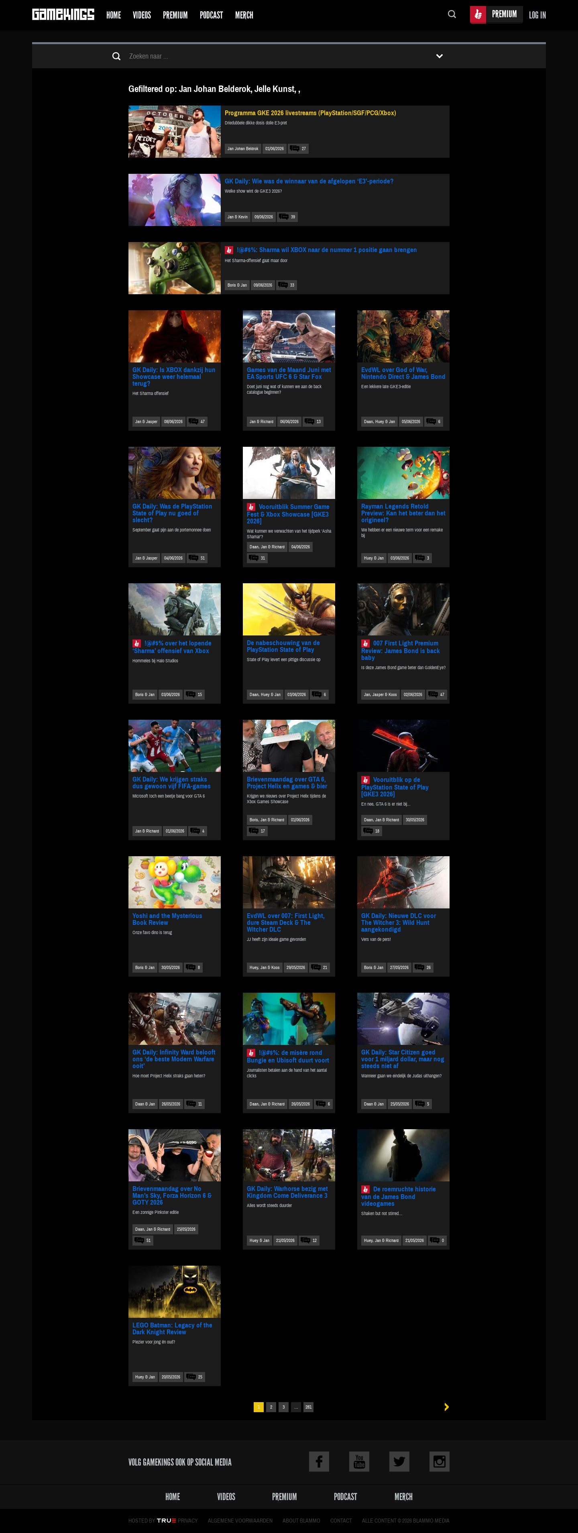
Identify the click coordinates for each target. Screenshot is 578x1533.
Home (113, 15)
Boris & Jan (237, 285)
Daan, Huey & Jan (379, 422)
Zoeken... (452, 15)
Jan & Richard (261, 422)
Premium (175, 15)
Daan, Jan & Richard (267, 547)
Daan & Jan (145, 1104)
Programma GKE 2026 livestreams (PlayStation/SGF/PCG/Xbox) (310, 113)
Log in (537, 15)
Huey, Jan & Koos (265, 968)
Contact (341, 1521)
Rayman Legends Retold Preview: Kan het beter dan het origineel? (403, 513)
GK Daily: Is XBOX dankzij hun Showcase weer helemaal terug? (174, 377)
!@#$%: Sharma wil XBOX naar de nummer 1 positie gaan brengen (327, 250)
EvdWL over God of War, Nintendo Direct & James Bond (403, 373)
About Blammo (301, 1521)
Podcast (211, 15)
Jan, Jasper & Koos (380, 695)
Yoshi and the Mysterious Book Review (167, 919)
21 (325, 968)
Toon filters (439, 56)
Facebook (319, 1462)
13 (319, 422)
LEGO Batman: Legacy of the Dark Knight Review (172, 1328)
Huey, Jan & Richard (381, 1241)
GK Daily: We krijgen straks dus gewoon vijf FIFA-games (171, 782)
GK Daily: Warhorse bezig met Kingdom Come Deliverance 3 (287, 1192)
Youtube (359, 1462)
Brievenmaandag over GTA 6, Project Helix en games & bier (287, 782)
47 (203, 422)
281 (308, 1407)
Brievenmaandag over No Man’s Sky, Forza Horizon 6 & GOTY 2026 (172, 1196)
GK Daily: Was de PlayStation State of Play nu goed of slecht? (172, 513)
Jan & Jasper (146, 422)
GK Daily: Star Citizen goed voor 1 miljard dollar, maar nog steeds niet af (402, 1059)
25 (200, 1377)
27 (304, 149)
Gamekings (63, 15)
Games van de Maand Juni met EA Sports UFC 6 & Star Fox (289, 373)
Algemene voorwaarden (240, 1521)
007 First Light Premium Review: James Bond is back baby (400, 650)
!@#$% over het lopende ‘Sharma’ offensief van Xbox (172, 647)
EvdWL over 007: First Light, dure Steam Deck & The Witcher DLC (286, 923)
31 (263, 558)
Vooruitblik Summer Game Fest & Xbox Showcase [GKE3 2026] (288, 514)
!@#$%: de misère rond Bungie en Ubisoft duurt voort (288, 1056)
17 (263, 831)
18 (377, 831)
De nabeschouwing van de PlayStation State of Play (283, 646)
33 (292, 285)
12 (315, 1241)
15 (200, 695)
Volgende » (444, 1407)
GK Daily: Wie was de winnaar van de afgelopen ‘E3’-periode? (309, 181)
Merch (244, 15)
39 (293, 217)
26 (429, 968)
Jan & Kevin (238, 217)
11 (200, 1104)
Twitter (399, 1462)
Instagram (439, 1462)
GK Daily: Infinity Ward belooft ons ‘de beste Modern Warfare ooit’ (174, 1059)
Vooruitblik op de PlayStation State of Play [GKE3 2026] (395, 787)
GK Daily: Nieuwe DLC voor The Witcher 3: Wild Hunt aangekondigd (398, 923)
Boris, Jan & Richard (267, 820)
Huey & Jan (374, 558)
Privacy (188, 1521)
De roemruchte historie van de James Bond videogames (398, 1196)
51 (203, 558)
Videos (142, 15)
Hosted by (141, 1521)
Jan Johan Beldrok (243, 149)
